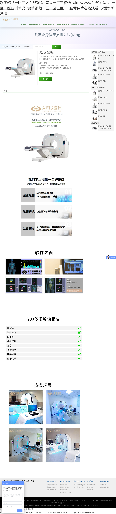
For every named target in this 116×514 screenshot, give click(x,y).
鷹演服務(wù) (51, 487)
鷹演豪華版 (102, 81)
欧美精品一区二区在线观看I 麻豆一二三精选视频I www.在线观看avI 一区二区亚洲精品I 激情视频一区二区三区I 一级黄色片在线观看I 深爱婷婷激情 (57, 8)
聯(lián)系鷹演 (51, 490)
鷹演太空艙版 (102, 97)
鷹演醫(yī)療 (91, 485)
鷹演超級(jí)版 (102, 110)
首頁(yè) (23, 24)
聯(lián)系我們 (100, 24)
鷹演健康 (90, 490)
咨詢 (46, 79)
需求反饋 (103, 485)
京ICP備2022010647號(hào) (59, 500)
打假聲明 (91, 24)
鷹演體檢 (90, 487)
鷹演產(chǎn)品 (47, 24)
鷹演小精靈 (64, 485)
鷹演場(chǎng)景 (61, 24)
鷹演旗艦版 (102, 116)
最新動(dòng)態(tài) (78, 24)
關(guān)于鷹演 (34, 24)
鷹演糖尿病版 (102, 62)
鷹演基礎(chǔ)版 (104, 74)
